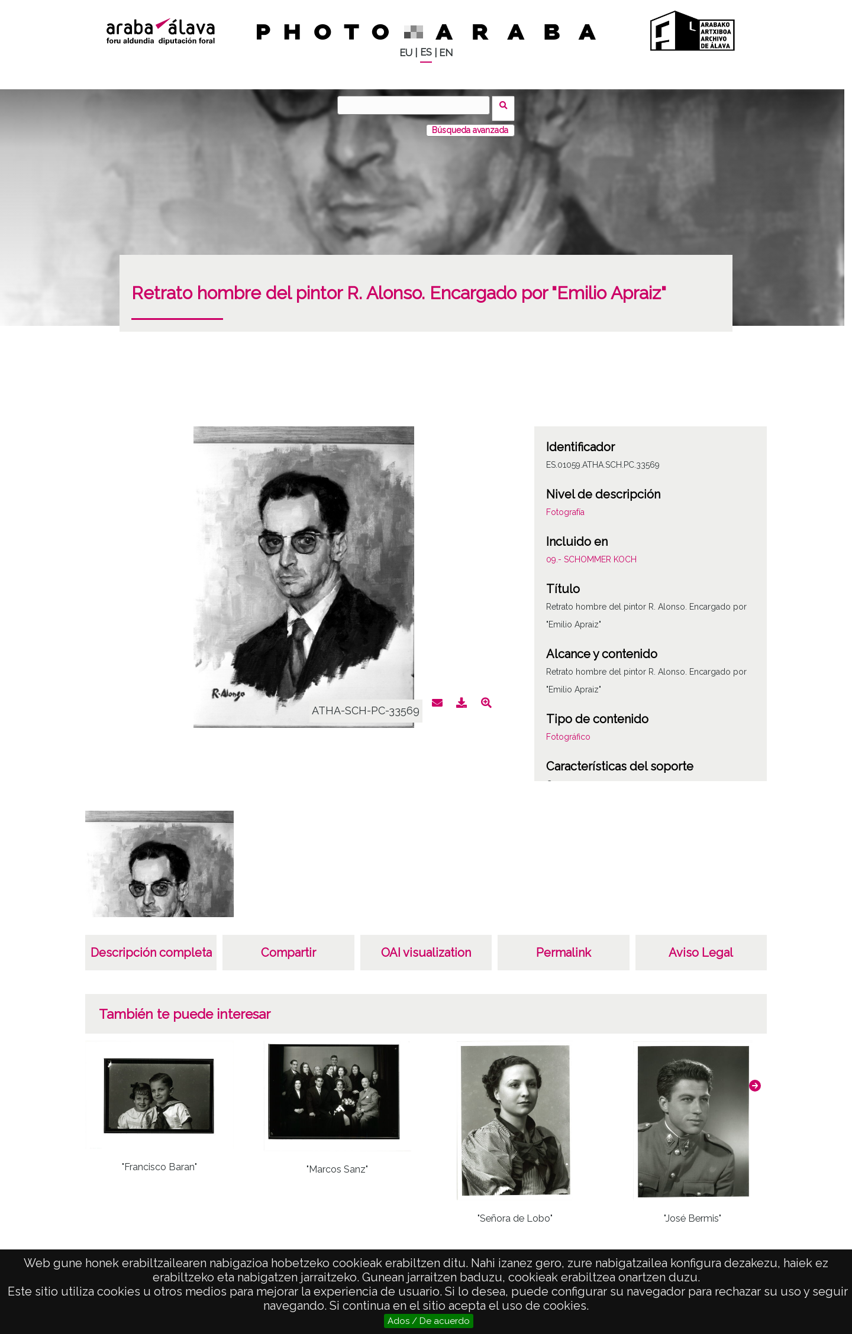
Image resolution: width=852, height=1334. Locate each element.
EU (405, 53)
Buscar (507, 105)
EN (446, 53)
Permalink (563, 946)
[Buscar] (417, 105)
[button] (755, 1079)
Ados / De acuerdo (429, 1321)
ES (426, 52)
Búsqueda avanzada (470, 123)
